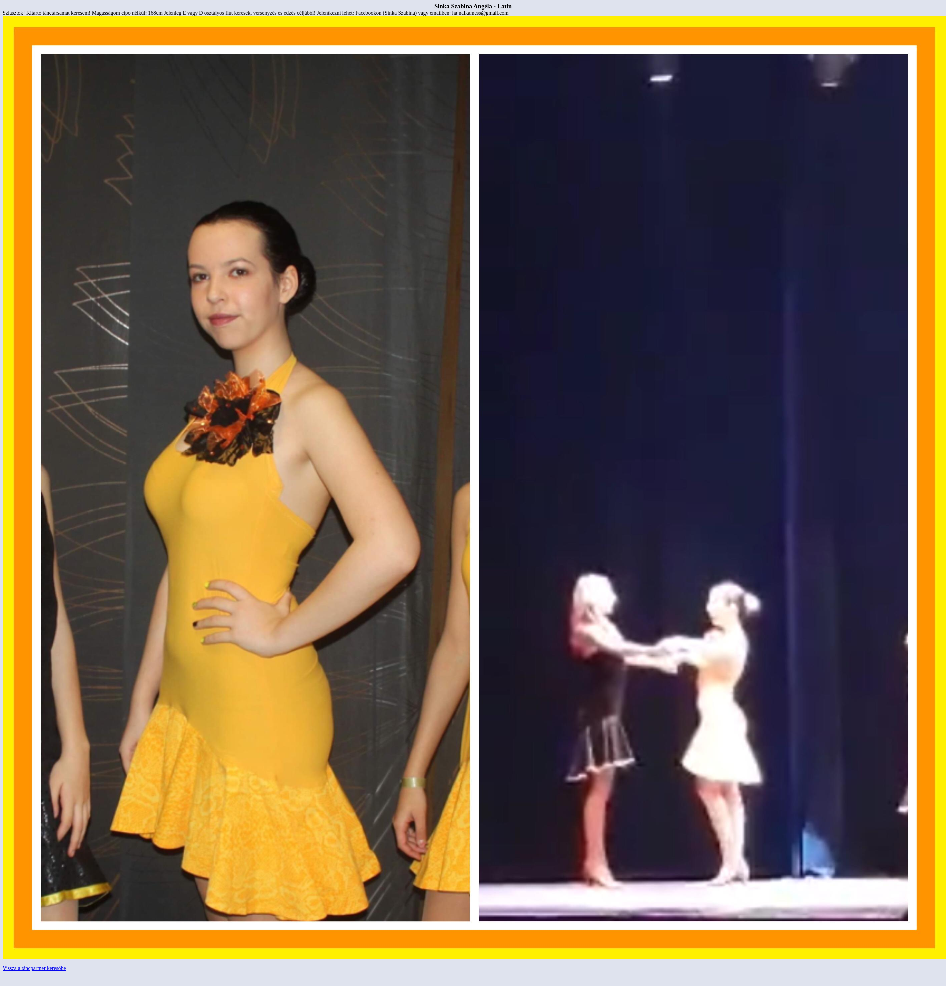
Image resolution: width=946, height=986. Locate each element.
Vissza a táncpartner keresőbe (34, 968)
